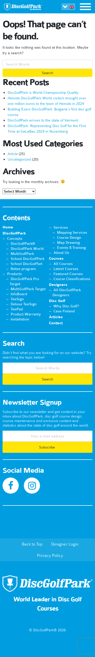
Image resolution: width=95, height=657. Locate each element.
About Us (61, 252)
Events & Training (71, 247)
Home (8, 227)
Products (14, 274)
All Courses (63, 263)
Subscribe (47, 447)
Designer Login (65, 544)
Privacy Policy (50, 555)
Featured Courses (68, 274)
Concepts (14, 238)
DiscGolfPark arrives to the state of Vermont (43, 120)
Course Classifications (71, 279)
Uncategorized (19, 159)
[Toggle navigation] (85, 7)
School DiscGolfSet (26, 263)
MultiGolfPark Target (28, 289)
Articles (56, 317)
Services (60, 227)
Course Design (69, 237)
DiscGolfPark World (27, 248)
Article (13, 154)
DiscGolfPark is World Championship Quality (43, 92)
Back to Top (32, 544)
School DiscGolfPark (27, 258)
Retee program (23, 268)
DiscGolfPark (14, 233)
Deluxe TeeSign (23, 304)
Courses (56, 258)
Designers (58, 284)
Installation (20, 319)
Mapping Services (72, 232)
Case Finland (64, 311)
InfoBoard (19, 294)
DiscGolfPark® (23, 243)
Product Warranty (26, 314)
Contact (56, 323)
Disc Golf (57, 300)
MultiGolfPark (22, 253)
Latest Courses (65, 268)
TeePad (17, 309)
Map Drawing (68, 242)
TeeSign (17, 299)
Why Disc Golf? (66, 306)
